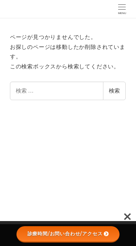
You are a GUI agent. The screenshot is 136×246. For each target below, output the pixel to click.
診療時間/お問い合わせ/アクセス (68, 234)
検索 (114, 91)
